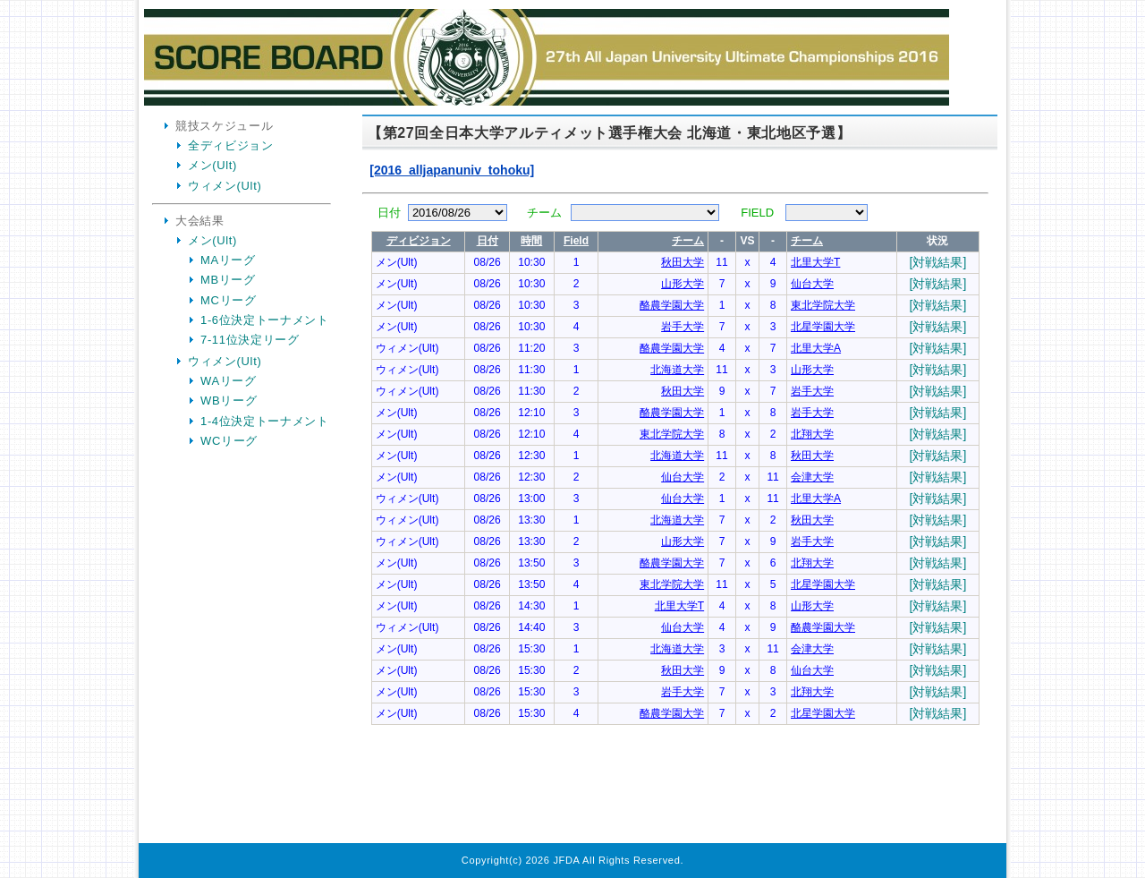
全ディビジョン (231, 145)
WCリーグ (229, 441)
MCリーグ (228, 300)
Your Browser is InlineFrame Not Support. (675, 481)
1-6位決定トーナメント (264, 320)
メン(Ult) (212, 165)
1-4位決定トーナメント (264, 421)
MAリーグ (228, 260)
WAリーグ (228, 381)
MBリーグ (228, 279)
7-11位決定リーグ (250, 339)
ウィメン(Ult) (224, 185)
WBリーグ (228, 400)
